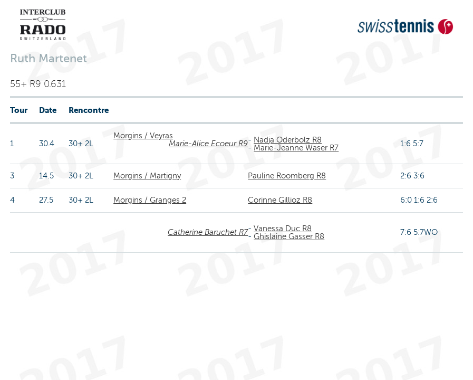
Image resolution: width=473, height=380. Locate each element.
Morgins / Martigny (147, 176)
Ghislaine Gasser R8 (289, 236)
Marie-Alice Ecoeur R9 (208, 143)
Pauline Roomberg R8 (287, 176)
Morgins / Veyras (143, 135)
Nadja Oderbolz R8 (288, 140)
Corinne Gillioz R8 (280, 200)
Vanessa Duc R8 (283, 228)
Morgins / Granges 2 (149, 200)
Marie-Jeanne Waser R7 (296, 148)
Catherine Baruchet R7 (208, 232)
